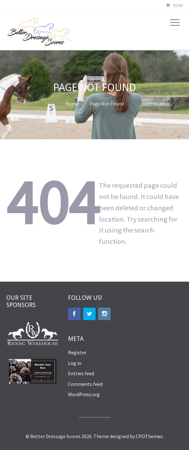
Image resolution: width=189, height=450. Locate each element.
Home (72, 103)
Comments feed (85, 384)
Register (77, 352)
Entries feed (81, 373)
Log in (74, 363)
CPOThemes (149, 436)
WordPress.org (84, 394)
